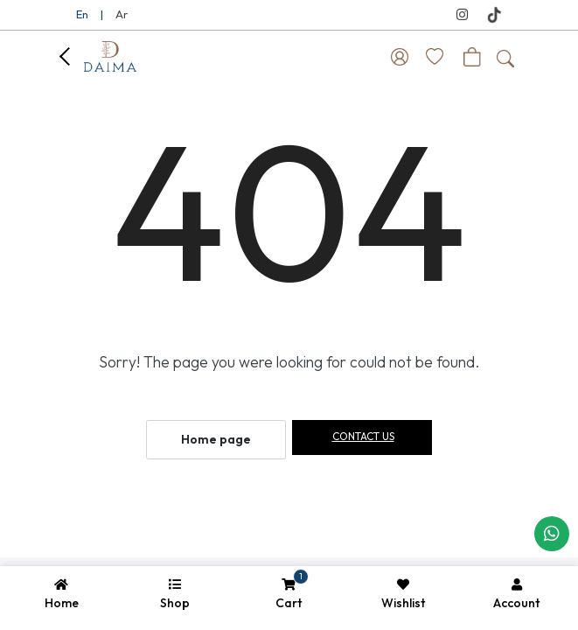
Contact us (363, 436)
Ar (121, 14)
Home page (216, 439)
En (82, 14)
